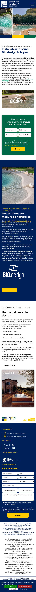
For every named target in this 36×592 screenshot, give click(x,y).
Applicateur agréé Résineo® (11, 461)
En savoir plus (9, 290)
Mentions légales (24, 578)
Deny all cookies (25, 586)
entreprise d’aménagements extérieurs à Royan (16, 222)
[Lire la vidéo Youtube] (18, 99)
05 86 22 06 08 (21, 433)
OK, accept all (10, 586)
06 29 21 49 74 (11, 433)
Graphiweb (12, 579)
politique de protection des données (16, 144)
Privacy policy (23, 589)
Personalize (13, 589)
